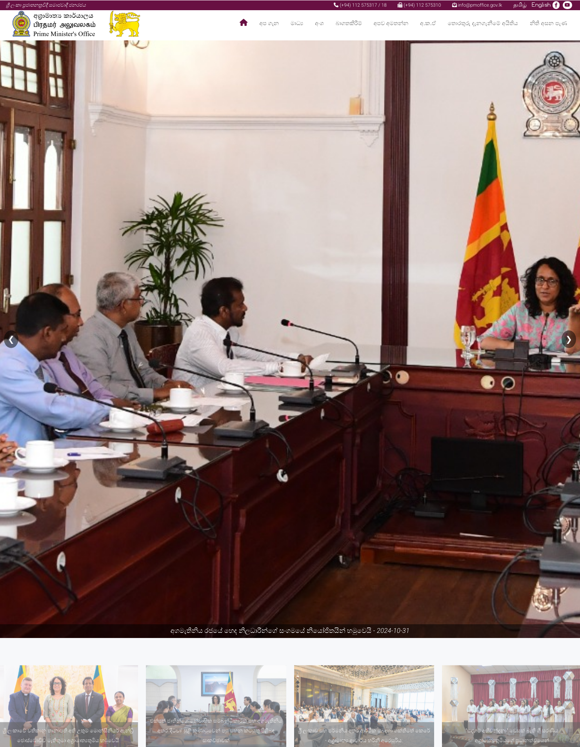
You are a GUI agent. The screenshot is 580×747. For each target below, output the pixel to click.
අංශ (319, 23)
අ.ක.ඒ (428, 23)
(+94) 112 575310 (419, 4)
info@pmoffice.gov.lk (477, 4)
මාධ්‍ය (297, 23)
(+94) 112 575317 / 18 (360, 4)
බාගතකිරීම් (349, 23)
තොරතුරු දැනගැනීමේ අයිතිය (483, 23)
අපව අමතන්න (391, 23)
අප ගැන (269, 23)
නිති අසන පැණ (548, 23)
